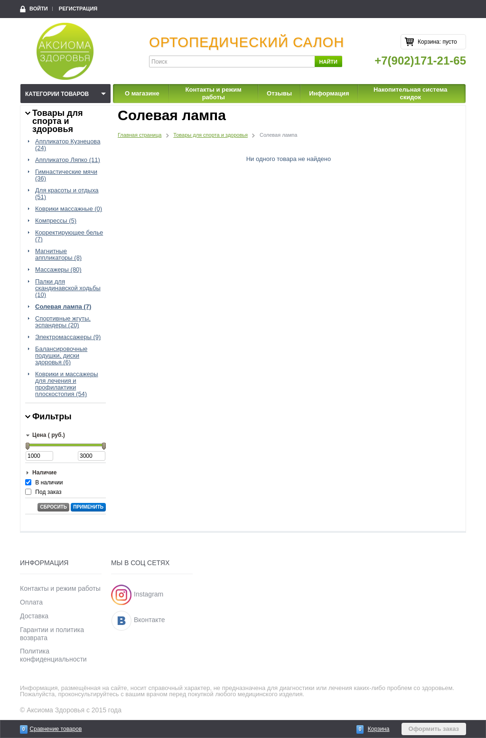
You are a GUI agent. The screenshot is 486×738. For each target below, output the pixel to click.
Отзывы (279, 93)
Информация (329, 93)
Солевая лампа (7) (63, 306)
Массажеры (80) (58, 269)
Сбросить (53, 507)
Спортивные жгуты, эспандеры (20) (63, 322)
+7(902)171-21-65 (420, 60)
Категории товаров (57, 94)
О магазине (142, 93)
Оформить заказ (434, 728)
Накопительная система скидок (410, 93)
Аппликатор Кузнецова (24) (67, 144)
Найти (328, 62)
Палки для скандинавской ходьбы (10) (68, 288)
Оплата (31, 602)
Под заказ (48, 492)
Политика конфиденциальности (53, 655)
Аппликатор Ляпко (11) (67, 160)
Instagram (148, 594)
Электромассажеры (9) (68, 337)
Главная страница (139, 135)
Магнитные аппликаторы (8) (58, 254)
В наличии (49, 482)
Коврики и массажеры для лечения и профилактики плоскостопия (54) (66, 384)
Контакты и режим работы (214, 93)
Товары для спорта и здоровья (210, 135)
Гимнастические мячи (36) (66, 175)
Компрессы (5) (55, 221)
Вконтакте (149, 620)
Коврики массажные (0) (68, 209)
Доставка (34, 616)
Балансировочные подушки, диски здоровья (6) (61, 356)
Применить (88, 507)
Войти (38, 8)
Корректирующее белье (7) (69, 236)
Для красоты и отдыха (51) (67, 193)
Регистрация (78, 8)
